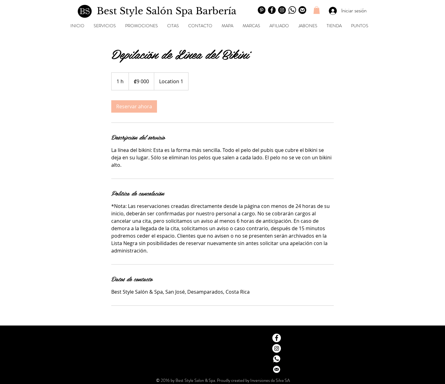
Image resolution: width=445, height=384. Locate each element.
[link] (134, 106)
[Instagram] (282, 10)
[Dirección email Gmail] (276, 369)
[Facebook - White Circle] (276, 338)
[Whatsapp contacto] (276, 359)
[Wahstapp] (292, 10)
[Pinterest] (261, 10)
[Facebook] (272, 10)
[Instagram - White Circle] (276, 348)
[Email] (302, 10)
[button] (316, 10)
